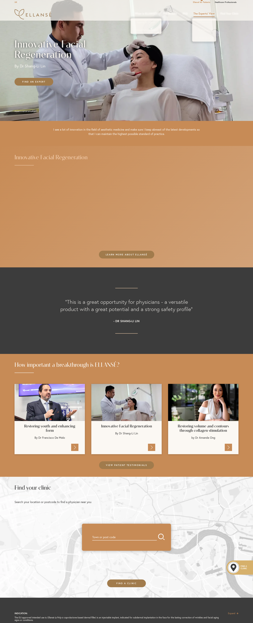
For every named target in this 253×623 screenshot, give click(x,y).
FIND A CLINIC (126, 583)
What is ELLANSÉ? (146, 13)
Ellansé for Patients (201, 2)
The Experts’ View (204, 13)
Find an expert (33, 81)
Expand (233, 613)
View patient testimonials (126, 465)
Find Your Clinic (229, 13)
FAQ (185, 13)
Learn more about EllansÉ (126, 254)
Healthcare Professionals (226, 2)
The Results (170, 13)
